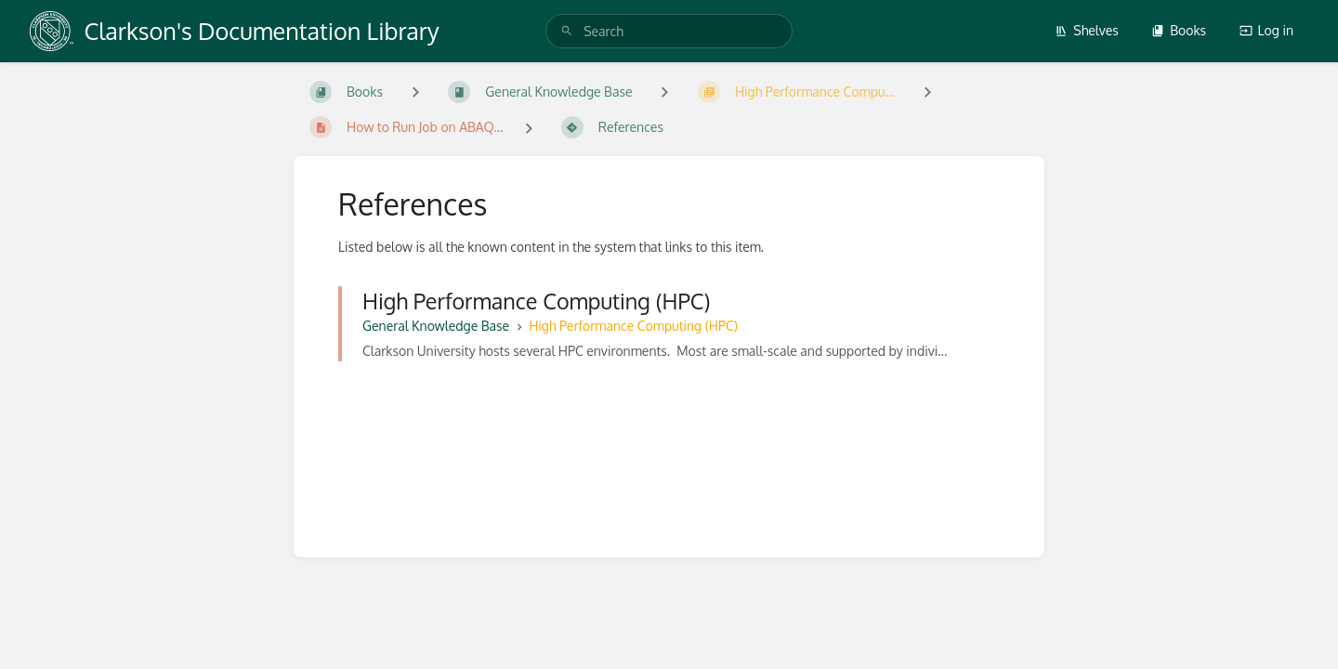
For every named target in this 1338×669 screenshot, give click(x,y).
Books (1178, 30)
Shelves (1087, 30)
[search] (669, 31)
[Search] (566, 31)
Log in (1266, 30)
